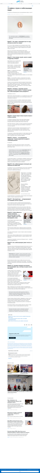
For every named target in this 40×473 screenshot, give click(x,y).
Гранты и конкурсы (15, 409)
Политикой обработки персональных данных (32, 469)
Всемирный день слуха (22, 343)
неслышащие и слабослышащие (13, 345)
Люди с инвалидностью (17, 14)
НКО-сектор (14, 428)
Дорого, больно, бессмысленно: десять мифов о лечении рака (18, 320)
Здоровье (12, 14)
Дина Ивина (9, 14)
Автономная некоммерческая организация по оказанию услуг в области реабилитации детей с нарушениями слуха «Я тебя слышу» (20, 348)
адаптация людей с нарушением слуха (14, 343)
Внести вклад (12, 337)
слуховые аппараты (23, 345)
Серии (8, 6)
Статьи (8, 409)
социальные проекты (29, 345)
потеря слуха (19, 345)
